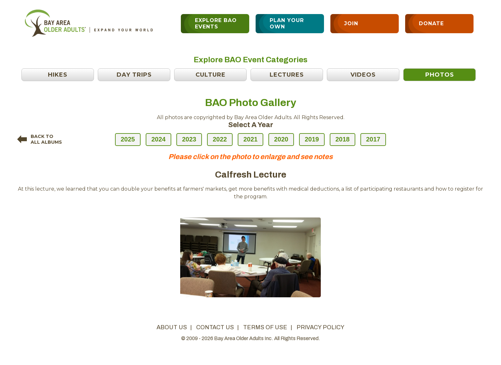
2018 (342, 139)
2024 (158, 139)
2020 (281, 139)
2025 (128, 139)
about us (172, 327)
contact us (215, 327)
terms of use (265, 327)
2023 (189, 139)
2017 (373, 139)
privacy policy (320, 327)
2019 (312, 139)
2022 (220, 139)
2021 (250, 139)
